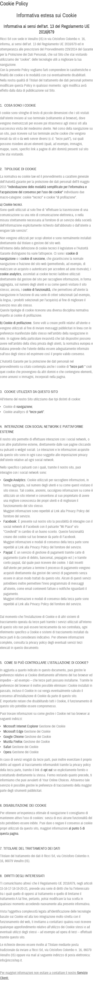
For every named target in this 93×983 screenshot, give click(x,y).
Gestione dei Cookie (52, 726)
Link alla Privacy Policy (69, 511)
